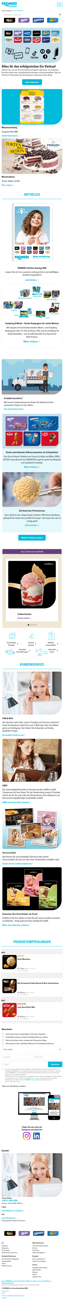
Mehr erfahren (7, 185)
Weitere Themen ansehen (32, 537)
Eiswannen (5, 1248)
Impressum (5, 1291)
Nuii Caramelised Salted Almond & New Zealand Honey (38, 983)
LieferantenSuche (52, 650)
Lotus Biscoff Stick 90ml (26, 1007)
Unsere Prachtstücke (39, 1261)
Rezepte (35, 1272)
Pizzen (4, 1263)
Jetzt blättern (31, 280)
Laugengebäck (6, 1261)
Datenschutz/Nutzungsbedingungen (13, 1296)
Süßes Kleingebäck (38, 1252)
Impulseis (5, 1246)
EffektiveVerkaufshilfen (51, 644)
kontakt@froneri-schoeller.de (33, 1078)
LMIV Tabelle (36, 1270)
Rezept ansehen (23, 618)
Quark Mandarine (23, 959)
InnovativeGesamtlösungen (22, 650)
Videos (34, 1274)
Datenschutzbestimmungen (12, 1081)
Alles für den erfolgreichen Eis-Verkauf (29, 66)
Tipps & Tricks (36, 1277)
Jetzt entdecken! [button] (32, 82)
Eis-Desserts (6, 1250)
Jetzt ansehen (31, 525)
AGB (3, 1293)
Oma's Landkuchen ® (39, 1259)
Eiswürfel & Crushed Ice (9, 1252)
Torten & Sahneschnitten (40, 1246)
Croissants (35, 1250)
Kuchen (34, 1248)
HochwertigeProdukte (11, 644)
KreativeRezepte (31, 644)
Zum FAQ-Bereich (8, 1218)
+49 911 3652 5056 (17, 11)
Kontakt (4, 1298)
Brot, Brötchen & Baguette (10, 1259)
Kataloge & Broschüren (39, 1268)
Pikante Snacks (7, 1266)
